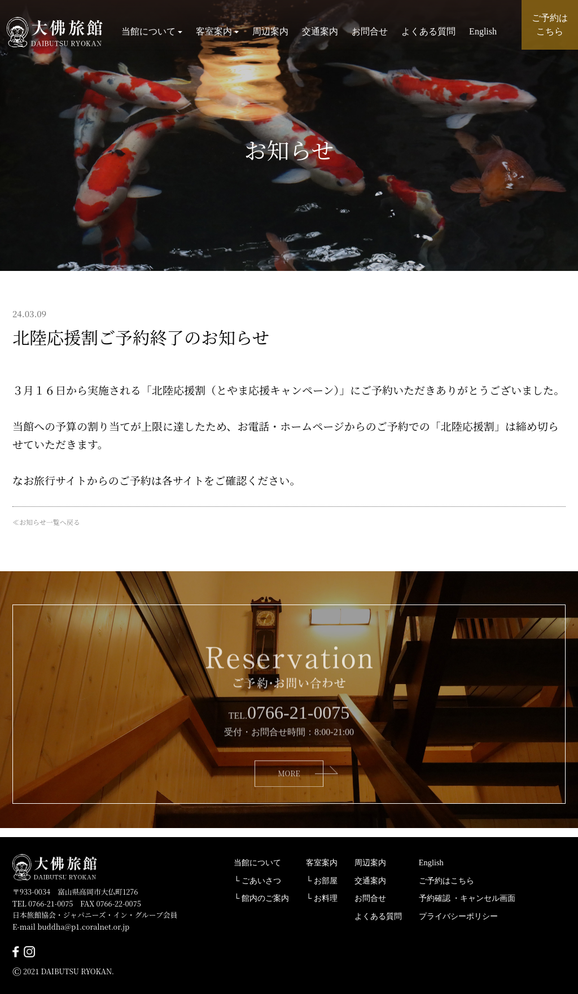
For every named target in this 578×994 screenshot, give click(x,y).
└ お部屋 (322, 880)
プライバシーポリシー (458, 916)
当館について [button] (151, 33)
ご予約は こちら (550, 24)
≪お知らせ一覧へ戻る (46, 522)
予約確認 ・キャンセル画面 (467, 898)
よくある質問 (428, 33)
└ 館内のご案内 (261, 898)
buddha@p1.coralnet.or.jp (83, 926)
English (483, 33)
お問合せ (370, 33)
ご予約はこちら (446, 880)
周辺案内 (270, 33)
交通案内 (320, 33)
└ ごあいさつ (257, 880)
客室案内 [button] (217, 33)
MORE (289, 791)
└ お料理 (322, 898)
